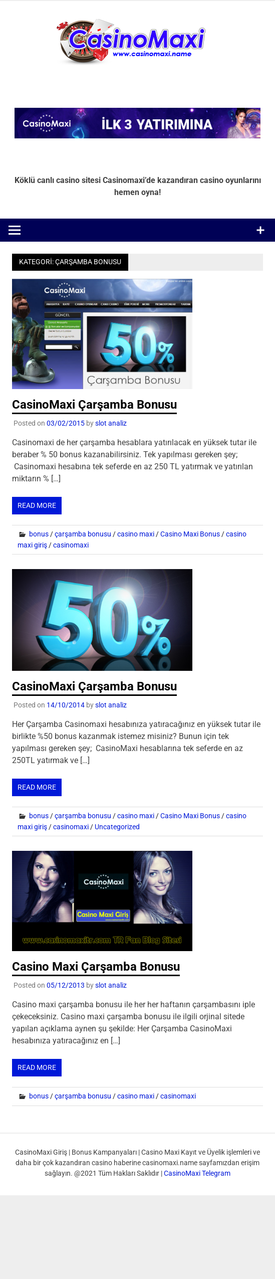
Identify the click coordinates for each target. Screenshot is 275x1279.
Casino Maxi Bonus (190, 534)
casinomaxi (71, 545)
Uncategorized (117, 827)
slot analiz (111, 423)
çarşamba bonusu (83, 534)
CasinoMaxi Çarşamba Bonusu (94, 405)
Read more (37, 505)
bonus (39, 534)
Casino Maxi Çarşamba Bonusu (96, 967)
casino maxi (135, 534)
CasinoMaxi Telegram (197, 1173)
